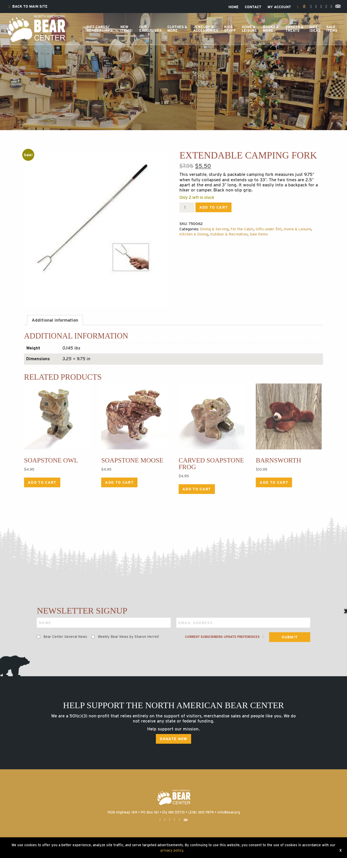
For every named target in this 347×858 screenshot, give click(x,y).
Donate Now (173, 739)
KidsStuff (230, 28)
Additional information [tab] (55, 320)
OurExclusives (150, 28)
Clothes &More (177, 28)
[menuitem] (28, 6)
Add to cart (213, 207)
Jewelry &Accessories (205, 28)
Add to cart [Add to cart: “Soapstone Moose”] (119, 482)
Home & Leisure (297, 229)
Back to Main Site (28, 6)
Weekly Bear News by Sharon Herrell (128, 637)
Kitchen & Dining (193, 234)
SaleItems (331, 28)
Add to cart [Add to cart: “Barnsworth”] (274, 482)
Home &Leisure (249, 28)
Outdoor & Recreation (229, 234)
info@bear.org (228, 812)
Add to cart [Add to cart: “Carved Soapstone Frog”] (196, 489)
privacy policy (171, 850)
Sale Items (259, 234)
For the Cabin (241, 229)
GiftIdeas (314, 28)
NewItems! (126, 28)
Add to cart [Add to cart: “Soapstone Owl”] (42, 482)
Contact (253, 7)
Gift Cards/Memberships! (100, 28)
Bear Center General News (65, 637)
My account (279, 7)
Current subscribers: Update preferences (224, 637)
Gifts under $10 (269, 229)
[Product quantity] (186, 207)
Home (233, 7)
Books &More (271, 28)
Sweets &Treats (294, 28)
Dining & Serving (214, 229)
